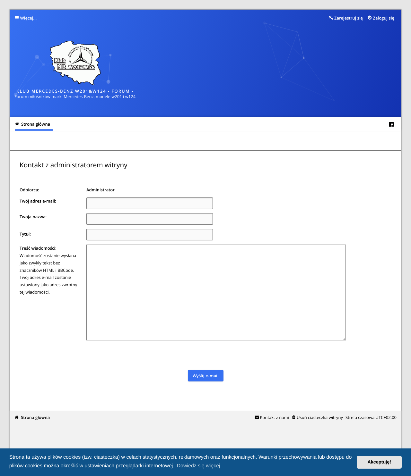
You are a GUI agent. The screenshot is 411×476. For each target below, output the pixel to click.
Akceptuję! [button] (379, 462)
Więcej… (28, 18)
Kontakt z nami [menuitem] (274, 417)
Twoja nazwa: (33, 217)
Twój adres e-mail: (38, 201)
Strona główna (35, 417)
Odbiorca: (29, 190)
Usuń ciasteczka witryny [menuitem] (320, 417)
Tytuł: (25, 234)
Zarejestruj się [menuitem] (348, 18)
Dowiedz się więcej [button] (198, 466)
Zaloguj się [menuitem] (384, 18)
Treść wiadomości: (38, 248)
